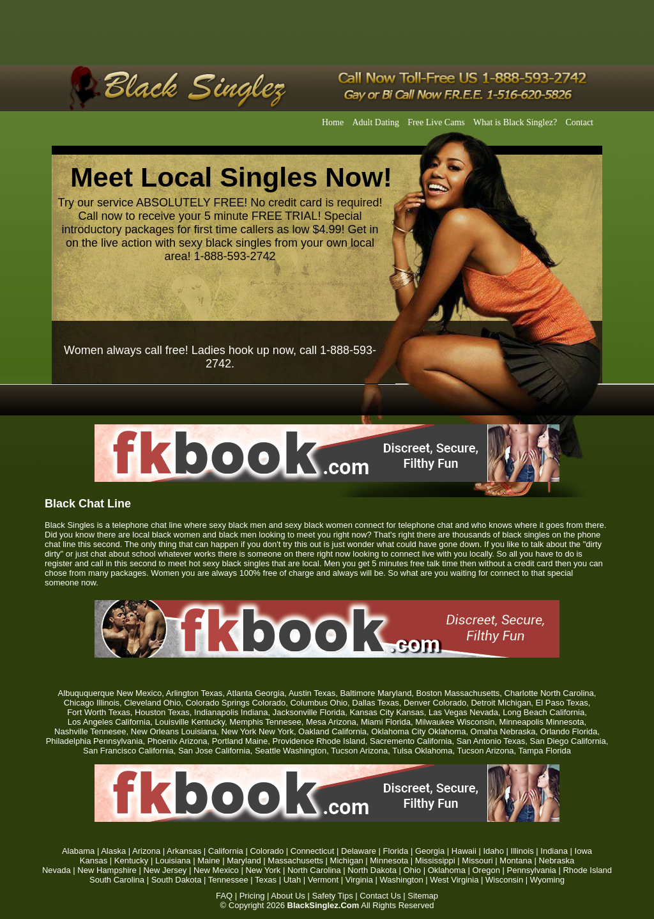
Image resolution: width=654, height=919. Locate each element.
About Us (288, 895)
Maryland (244, 860)
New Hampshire (106, 870)
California (225, 851)
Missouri (477, 860)
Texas (266, 879)
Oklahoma (447, 870)
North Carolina (314, 870)
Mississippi (435, 860)
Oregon (486, 870)
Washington (401, 879)
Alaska (113, 851)
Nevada (56, 870)
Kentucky (131, 860)
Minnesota (389, 860)
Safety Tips (332, 895)
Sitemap (422, 895)
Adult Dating (375, 122)
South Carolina (116, 879)
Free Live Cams (435, 122)
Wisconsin (504, 879)
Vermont (323, 879)
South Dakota (176, 879)
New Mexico (216, 870)
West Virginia (454, 879)
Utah (292, 879)
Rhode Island (587, 870)
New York (262, 870)
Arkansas (184, 851)
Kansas (93, 860)
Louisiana (173, 860)
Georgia (430, 851)
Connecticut (313, 851)
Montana (515, 860)
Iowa (583, 851)
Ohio (412, 870)
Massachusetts (295, 860)
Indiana (554, 851)
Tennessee (228, 879)
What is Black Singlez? (515, 122)
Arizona (146, 851)
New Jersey (164, 870)
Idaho (493, 851)
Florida (396, 851)
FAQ (224, 895)
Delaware (358, 851)
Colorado (267, 851)
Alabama (78, 851)
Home (333, 122)
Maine (208, 860)
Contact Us (380, 895)
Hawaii (464, 851)
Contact (579, 122)
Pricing (252, 895)
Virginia (359, 879)
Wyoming (547, 879)
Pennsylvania (531, 870)
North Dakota (372, 870)
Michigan (346, 860)
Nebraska (557, 860)
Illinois (522, 851)
